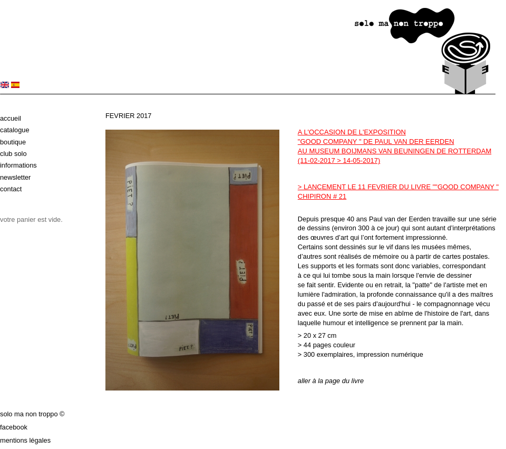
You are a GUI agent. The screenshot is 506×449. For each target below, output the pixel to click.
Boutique (13, 142)
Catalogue (15, 130)
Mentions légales (25, 440)
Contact (11, 189)
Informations (18, 165)
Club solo (13, 154)
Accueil (10, 118)
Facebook (13, 427)
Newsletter (15, 177)
